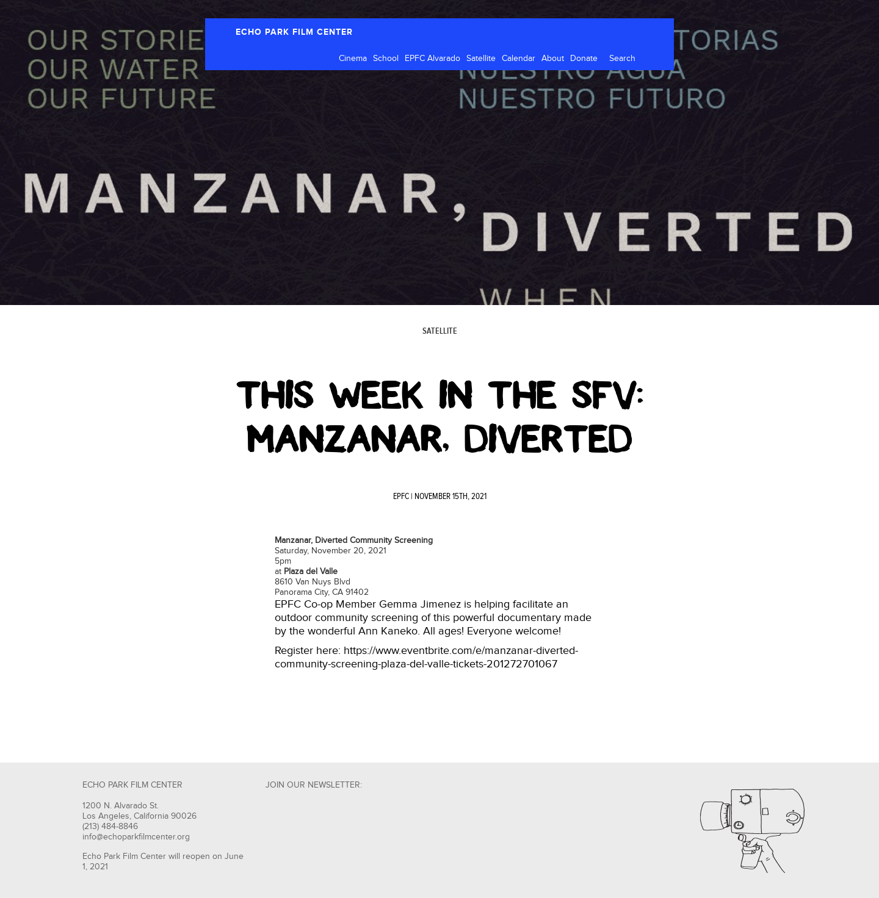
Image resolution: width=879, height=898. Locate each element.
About (552, 58)
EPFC (401, 496)
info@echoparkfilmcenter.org (136, 837)
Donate (584, 58)
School (386, 58)
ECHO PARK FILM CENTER (294, 32)
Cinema (353, 58)
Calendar (518, 58)
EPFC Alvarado (432, 58)
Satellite (481, 58)
